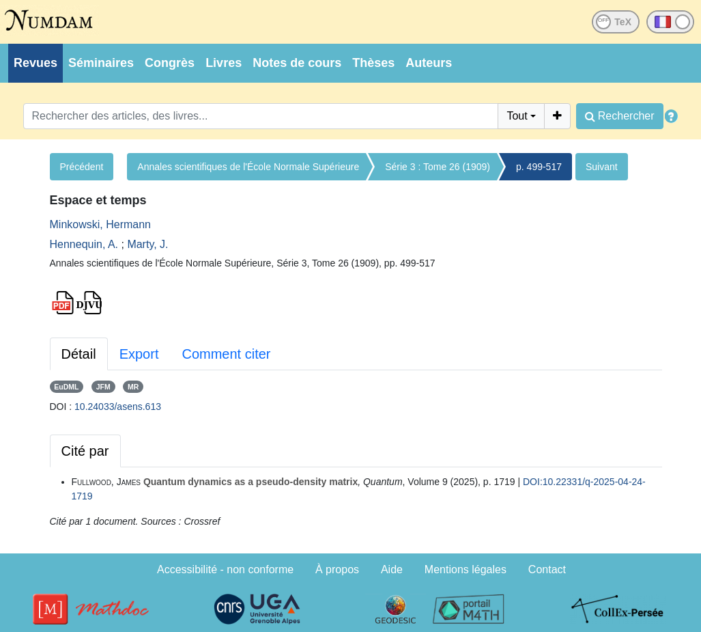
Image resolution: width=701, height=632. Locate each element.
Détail (78, 353)
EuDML (66, 387)
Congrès (170, 63)
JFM (103, 387)
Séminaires (101, 63)
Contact (547, 569)
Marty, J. (147, 244)
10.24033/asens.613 (117, 406)
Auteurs (428, 63)
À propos (337, 569)
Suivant (602, 166)
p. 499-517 (539, 166)
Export (139, 353)
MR (133, 387)
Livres (223, 63)
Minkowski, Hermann (100, 224)
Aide (392, 569)
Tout (516, 116)
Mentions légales (465, 569)
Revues (35, 63)
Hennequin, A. (84, 244)
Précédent (82, 166)
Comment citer (226, 353)
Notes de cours (297, 63)
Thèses (373, 63)
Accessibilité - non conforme (225, 569)
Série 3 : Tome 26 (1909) (437, 166)
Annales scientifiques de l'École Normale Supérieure (248, 166)
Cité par (85, 450)
